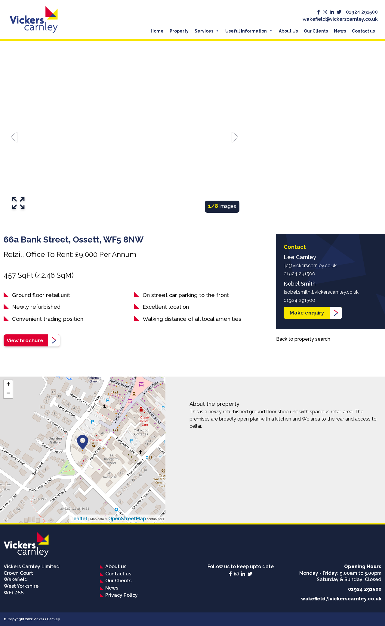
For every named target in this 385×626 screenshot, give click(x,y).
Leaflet (79, 518)
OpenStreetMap (127, 518)
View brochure (25, 340)
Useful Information (246, 31)
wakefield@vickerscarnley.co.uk (340, 19)
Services (204, 31)
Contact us (363, 31)
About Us (288, 31)
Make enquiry (307, 313)
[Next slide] (234, 137)
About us (115, 566)
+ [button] (8, 384)
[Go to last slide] (14, 137)
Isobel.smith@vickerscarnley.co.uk (321, 292)
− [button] (8, 393)
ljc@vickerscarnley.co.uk (310, 265)
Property (179, 31)
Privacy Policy (121, 595)
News (340, 31)
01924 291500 (362, 12)
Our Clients (316, 31)
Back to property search (303, 339)
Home (157, 31)
